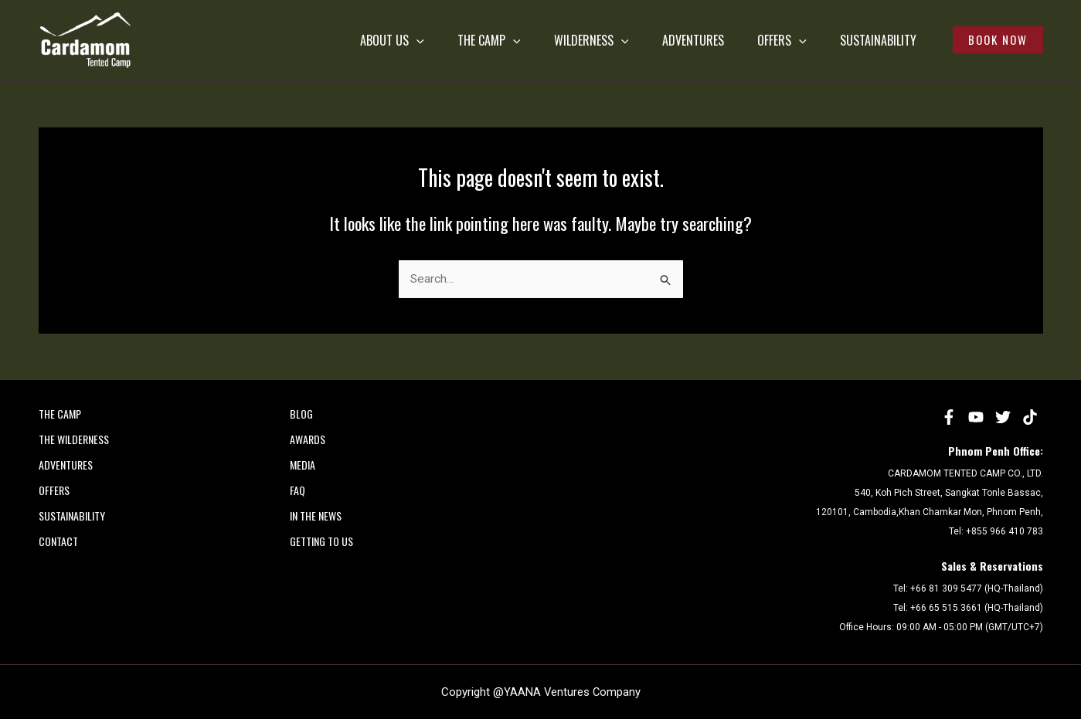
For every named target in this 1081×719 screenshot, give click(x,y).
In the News (316, 515)
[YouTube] (976, 417)
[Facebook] (949, 417)
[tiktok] (1030, 417)
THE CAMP (412, 40)
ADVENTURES (641, 40)
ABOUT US (302, 40)
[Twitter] (1003, 417)
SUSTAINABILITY (852, 40)
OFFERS (743, 40)
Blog (301, 413)
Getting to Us (321, 541)
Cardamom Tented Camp (42, 68)
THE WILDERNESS (74, 439)
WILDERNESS (526, 40)
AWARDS (307, 439)
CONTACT (58, 541)
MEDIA (302, 464)
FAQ (297, 490)
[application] (326, 40)
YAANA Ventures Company (572, 692)
